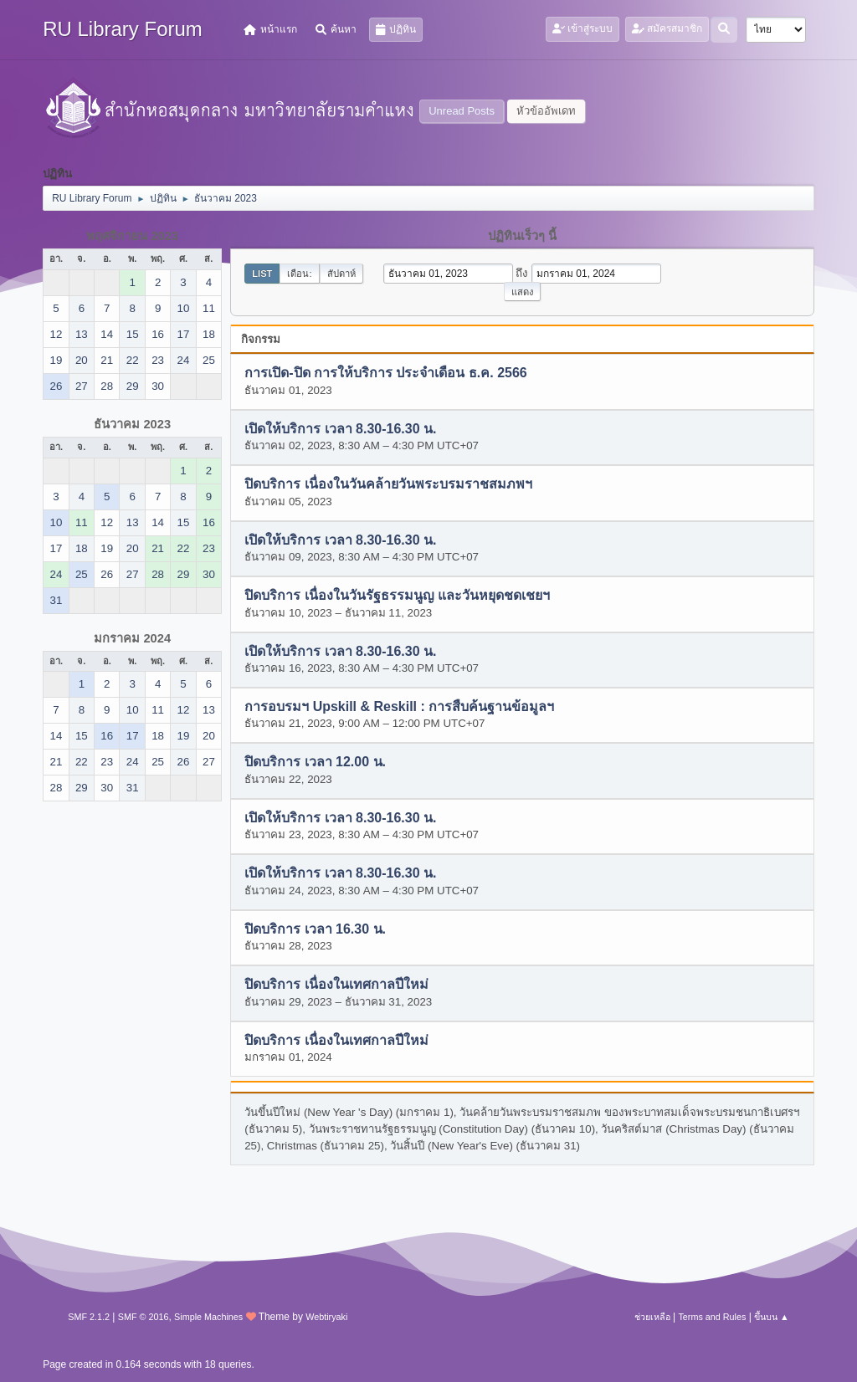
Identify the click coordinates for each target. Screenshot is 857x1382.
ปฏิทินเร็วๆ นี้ (522, 236)
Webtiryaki (326, 1317)
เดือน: (299, 274)
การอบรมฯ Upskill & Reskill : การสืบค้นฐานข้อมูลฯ (399, 706)
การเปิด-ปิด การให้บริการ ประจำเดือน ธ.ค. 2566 (385, 373)
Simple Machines (208, 1317)
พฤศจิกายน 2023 (132, 236)
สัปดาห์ (341, 274)
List (262, 274)
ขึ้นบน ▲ (771, 1317)
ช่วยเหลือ (652, 1317)
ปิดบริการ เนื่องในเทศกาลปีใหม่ (336, 985)
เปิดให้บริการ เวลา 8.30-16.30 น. (340, 429)
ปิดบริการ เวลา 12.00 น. (315, 762)
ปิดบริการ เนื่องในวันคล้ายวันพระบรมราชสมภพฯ (387, 485)
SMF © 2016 (143, 1317)
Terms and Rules (712, 1317)
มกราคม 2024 (132, 638)
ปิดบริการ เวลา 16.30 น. (315, 929)
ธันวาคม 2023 (132, 424)
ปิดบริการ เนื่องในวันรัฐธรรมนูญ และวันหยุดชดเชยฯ (397, 596)
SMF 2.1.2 (89, 1317)
